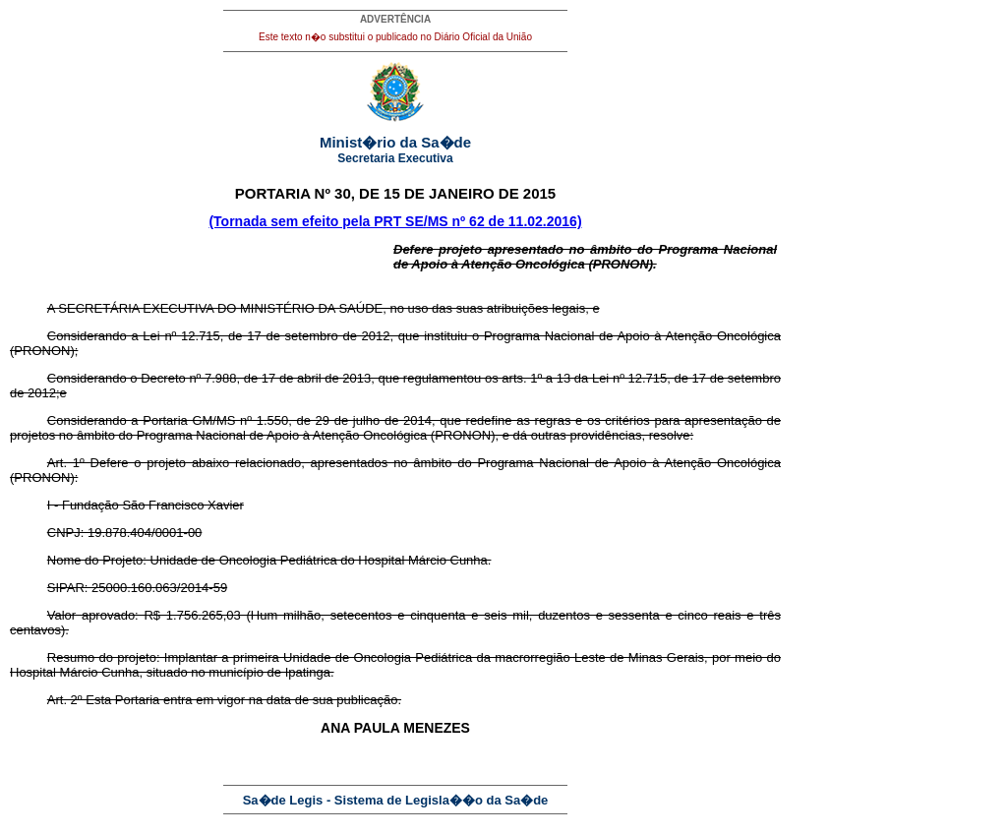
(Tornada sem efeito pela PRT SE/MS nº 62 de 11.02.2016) (394, 221)
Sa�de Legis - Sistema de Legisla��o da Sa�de (396, 800)
